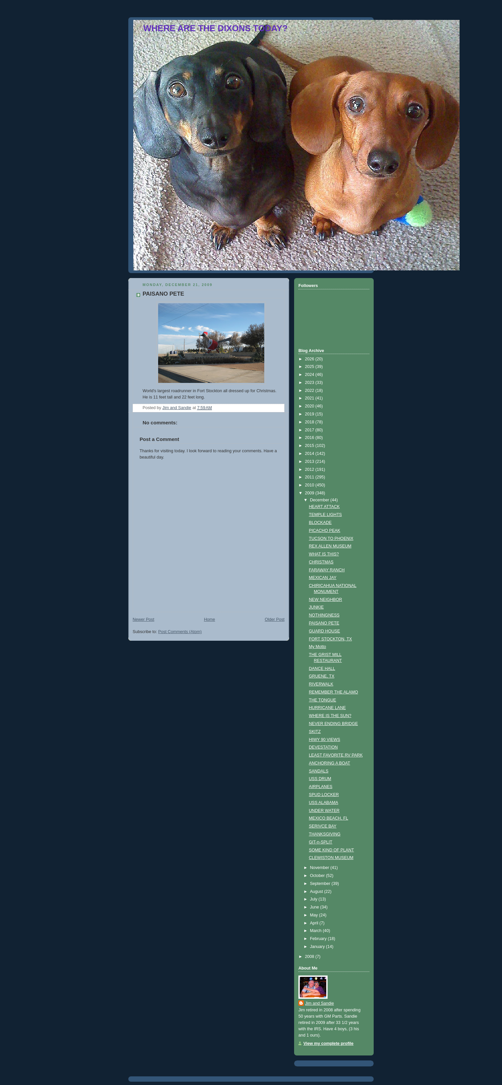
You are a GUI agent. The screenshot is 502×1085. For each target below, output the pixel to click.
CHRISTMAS (321, 562)
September (321, 883)
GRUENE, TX (322, 676)
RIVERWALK (321, 684)
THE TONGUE (322, 700)
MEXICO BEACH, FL (328, 818)
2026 (310, 359)
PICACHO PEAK (325, 530)
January (318, 946)
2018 (310, 422)
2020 (310, 406)
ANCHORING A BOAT (329, 763)
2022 (310, 390)
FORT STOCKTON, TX (330, 639)
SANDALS (319, 771)
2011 (310, 477)
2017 (310, 430)
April (315, 923)
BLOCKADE (320, 522)
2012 (310, 469)
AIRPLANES (321, 786)
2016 (310, 437)
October (318, 875)
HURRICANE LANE (327, 707)
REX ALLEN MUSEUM (330, 546)
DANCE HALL (322, 668)
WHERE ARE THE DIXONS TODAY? (215, 28)
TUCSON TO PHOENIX (331, 538)
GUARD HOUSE (324, 631)
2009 (310, 493)
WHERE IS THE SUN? (330, 715)
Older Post (274, 619)
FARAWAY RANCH (327, 570)
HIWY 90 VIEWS (324, 739)
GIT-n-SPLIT (321, 842)
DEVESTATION (323, 747)
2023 (310, 382)
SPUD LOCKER (324, 794)
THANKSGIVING (325, 834)
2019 (310, 414)
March (316, 930)
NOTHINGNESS (324, 615)
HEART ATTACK (324, 506)
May (314, 915)
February (319, 938)
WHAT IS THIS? (324, 554)
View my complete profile (328, 1043)
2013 (310, 461)
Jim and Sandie (319, 1003)
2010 (310, 485)
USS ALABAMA (323, 802)
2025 (310, 366)
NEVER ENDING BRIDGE (333, 723)
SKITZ (315, 731)
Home (209, 619)
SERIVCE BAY (323, 826)
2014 (310, 453)
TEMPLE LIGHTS (325, 514)
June (315, 907)
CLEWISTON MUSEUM (331, 857)
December (320, 500)
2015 (310, 445)
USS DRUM (320, 778)
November (320, 867)
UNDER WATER (324, 810)
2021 (310, 398)
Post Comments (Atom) (180, 631)
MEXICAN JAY (323, 577)
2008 (310, 956)
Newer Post (143, 619)
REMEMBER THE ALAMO (333, 692)
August (317, 891)
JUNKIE (316, 607)
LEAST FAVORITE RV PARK (336, 755)
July (314, 899)
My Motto (317, 646)
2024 (310, 374)
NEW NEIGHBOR (325, 599)
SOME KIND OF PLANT (331, 850)
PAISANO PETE (324, 623)
